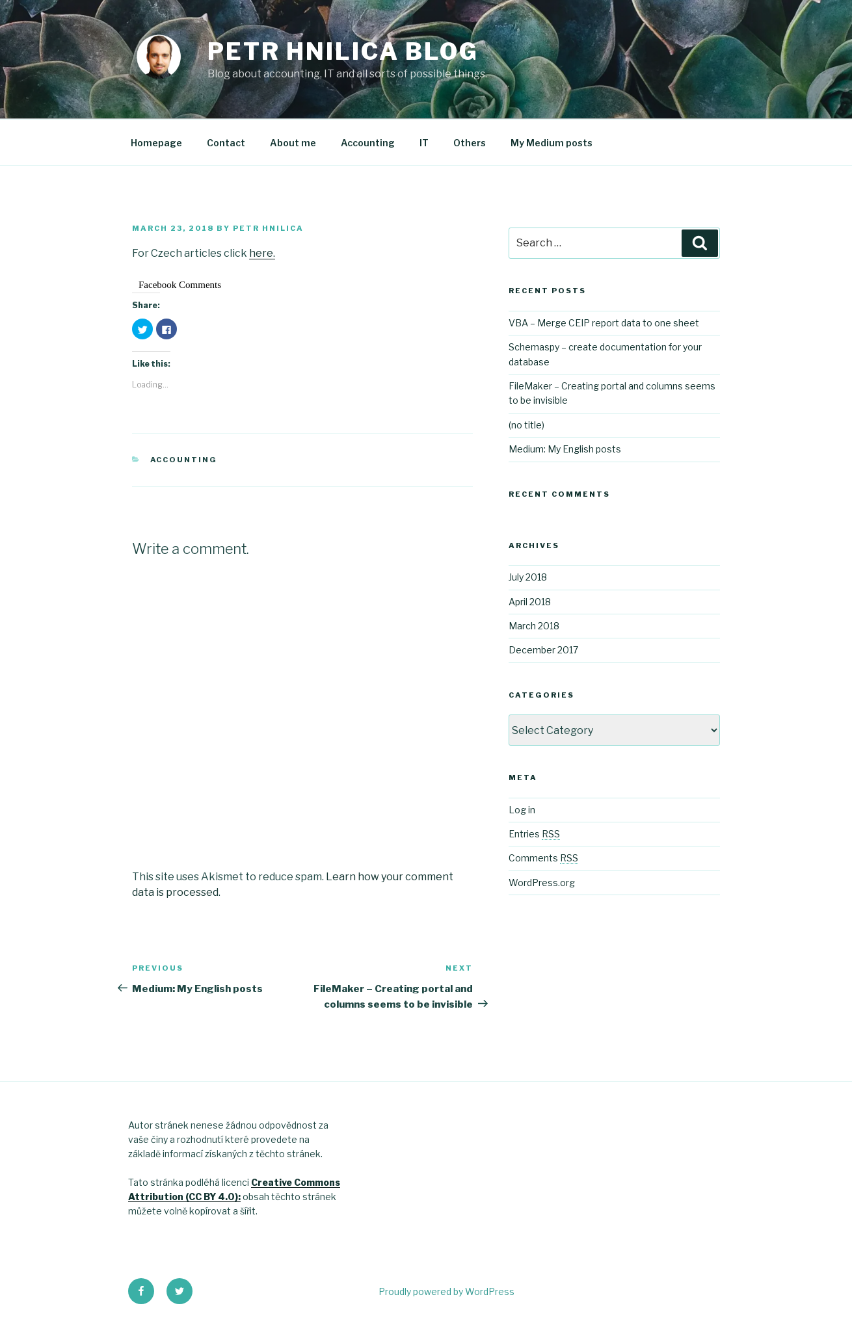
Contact (226, 142)
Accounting (368, 142)
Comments (543, 857)
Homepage (156, 142)
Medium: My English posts (565, 448)
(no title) (526, 424)
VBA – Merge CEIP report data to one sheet (604, 322)
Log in (522, 809)
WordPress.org (542, 882)
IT (424, 142)
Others (469, 142)
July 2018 (528, 577)
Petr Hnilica (268, 228)
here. (262, 253)
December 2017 (543, 649)
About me (293, 142)
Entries (534, 833)
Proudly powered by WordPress (446, 1291)
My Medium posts (551, 142)
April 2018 (530, 601)
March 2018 (534, 625)
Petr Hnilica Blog (343, 51)
